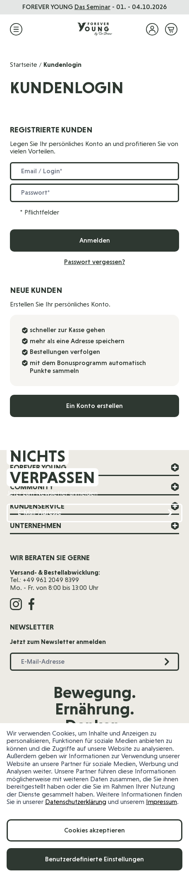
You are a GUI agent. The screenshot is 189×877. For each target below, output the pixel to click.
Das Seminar (92, 7)
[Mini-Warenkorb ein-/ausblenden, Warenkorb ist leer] (171, 29)
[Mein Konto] (152, 29)
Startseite (23, 64)
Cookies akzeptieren (94, 830)
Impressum (161, 802)
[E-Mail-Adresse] (94, 513)
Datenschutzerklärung (75, 802)
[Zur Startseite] (94, 29)
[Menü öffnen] (16, 29)
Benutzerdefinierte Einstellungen (94, 859)
